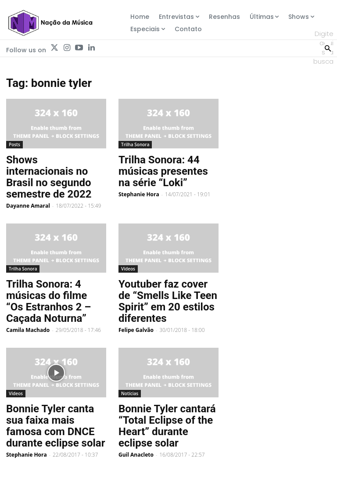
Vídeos (128, 269)
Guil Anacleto (136, 454)
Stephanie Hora (138, 194)
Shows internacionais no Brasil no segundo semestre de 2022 (49, 177)
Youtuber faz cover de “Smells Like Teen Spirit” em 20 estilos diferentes (167, 301)
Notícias (129, 393)
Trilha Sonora (135, 144)
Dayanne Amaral (28, 205)
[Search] (328, 47)
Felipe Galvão (136, 330)
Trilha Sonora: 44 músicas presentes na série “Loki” (163, 171)
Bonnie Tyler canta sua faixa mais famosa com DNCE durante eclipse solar (55, 426)
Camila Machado (28, 330)
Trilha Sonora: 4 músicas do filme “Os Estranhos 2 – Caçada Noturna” (48, 301)
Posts (14, 144)
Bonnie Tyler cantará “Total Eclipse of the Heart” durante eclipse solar (167, 426)
